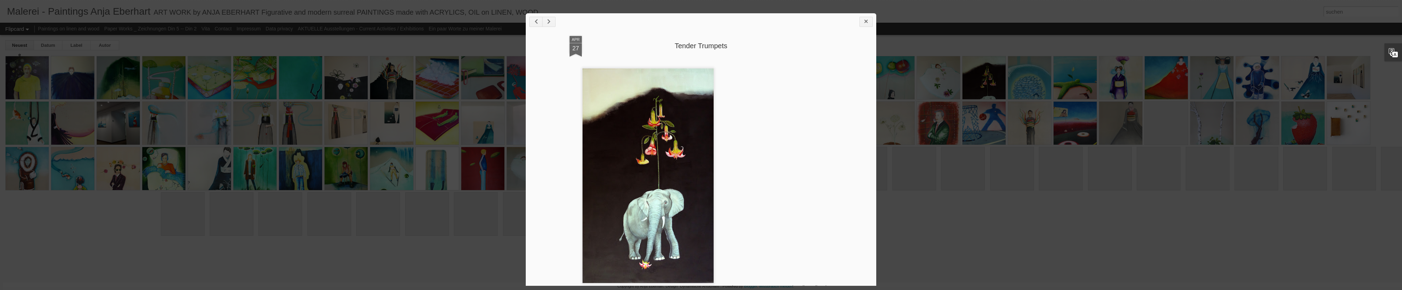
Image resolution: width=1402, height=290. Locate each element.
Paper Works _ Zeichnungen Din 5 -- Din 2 (151, 28)
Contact (223, 28)
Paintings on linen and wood (68, 28)
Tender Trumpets (701, 46)
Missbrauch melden (775, 286)
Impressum (249, 28)
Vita (206, 28)
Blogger (750, 286)
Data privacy (279, 28)
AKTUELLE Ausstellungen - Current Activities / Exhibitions (361, 28)
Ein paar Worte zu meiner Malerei (465, 28)
